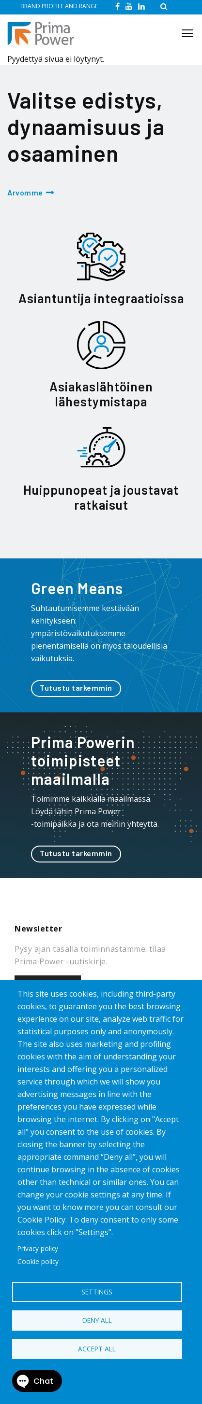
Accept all (97, 1348)
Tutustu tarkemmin (76, 687)
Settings (96, 1291)
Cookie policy (38, 1261)
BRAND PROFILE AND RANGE (59, 6)
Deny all (97, 1320)
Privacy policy (37, 1248)
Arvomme (25, 192)
